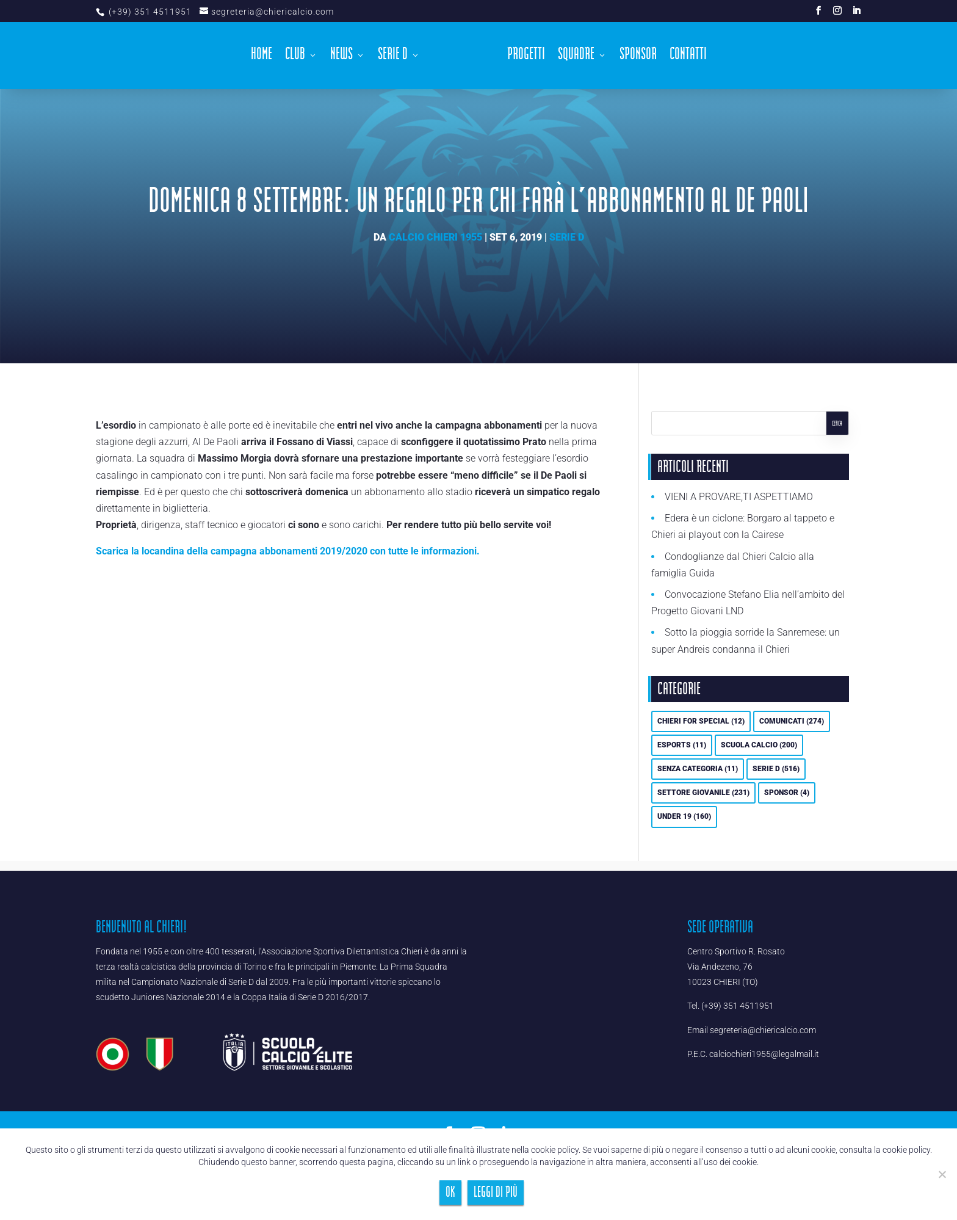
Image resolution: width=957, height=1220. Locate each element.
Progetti (526, 57)
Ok (450, 1192)
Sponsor (638, 57)
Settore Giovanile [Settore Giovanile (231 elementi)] (703, 792)
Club (295, 57)
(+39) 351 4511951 (149, 11)
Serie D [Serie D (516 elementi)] (776, 768)
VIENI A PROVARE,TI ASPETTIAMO (739, 497)
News (341, 57)
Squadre (576, 57)
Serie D (393, 57)
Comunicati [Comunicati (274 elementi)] (791, 721)
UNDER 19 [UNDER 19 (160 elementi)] (684, 816)
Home (261, 57)
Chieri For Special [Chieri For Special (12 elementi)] (701, 721)
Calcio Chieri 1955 (435, 237)
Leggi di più (496, 1192)
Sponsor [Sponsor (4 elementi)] (786, 792)
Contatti (688, 57)
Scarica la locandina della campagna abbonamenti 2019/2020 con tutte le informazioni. (288, 551)
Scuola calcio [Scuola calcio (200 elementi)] (759, 745)
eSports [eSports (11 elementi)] (681, 745)
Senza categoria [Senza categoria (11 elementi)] (697, 768)
